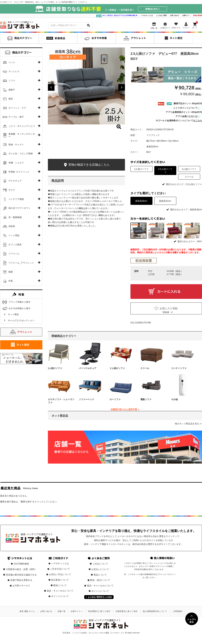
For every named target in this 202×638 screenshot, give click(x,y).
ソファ (11, 80)
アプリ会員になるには (187, 116)
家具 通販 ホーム (27, 611)
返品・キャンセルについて (60, 590)
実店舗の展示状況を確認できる (21, 575)
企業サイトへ (77, 611)
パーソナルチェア (87, 368)
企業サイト (186, 15)
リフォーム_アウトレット (21, 262)
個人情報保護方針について (155, 611)
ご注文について (100, 564)
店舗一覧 (61, 611)
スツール (144, 368)
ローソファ (115, 399)
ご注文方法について (60, 569)
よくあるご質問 (161, 15)
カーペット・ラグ (17, 108)
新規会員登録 (197, 15)
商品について (100, 575)
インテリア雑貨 (16, 199)
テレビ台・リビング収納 (20, 153)
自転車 (11, 226)
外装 (10, 281)
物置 (10, 272)
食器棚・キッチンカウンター (21, 135)
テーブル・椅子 (16, 117)
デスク (11, 190)
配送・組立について (100, 580)
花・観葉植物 (15, 217)
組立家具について (60, 580)
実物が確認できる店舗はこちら (86, 165)
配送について (60, 585)
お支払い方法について (60, 574)
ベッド (11, 62)
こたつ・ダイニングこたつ (21, 126)
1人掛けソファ (55, 368)
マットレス (13, 71)
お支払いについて (100, 569)
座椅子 (11, 89)
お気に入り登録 (169, 308)
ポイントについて (60, 596)
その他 (174, 399)
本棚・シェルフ (16, 162)
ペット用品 (13, 235)
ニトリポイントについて (186, 108)
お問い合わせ (174, 15)
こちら (198, 120)
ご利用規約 (177, 611)
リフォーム (13, 253)
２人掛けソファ (117, 368)
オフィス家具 (15, 244)
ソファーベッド (86, 399)
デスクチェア (15, 181)
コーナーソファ (179, 368)
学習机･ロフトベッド (18, 172)
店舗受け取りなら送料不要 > (125, 409)
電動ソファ (145, 399)
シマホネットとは (147, 15)
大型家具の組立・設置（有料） (21, 569)
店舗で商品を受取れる (21, 580)
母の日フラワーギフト (19, 208)
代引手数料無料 (21, 564)
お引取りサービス (21, 585)
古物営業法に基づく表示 (126, 611)
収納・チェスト (16, 144)
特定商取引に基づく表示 (99, 611)
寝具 (10, 98)
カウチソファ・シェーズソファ (61, 401)
